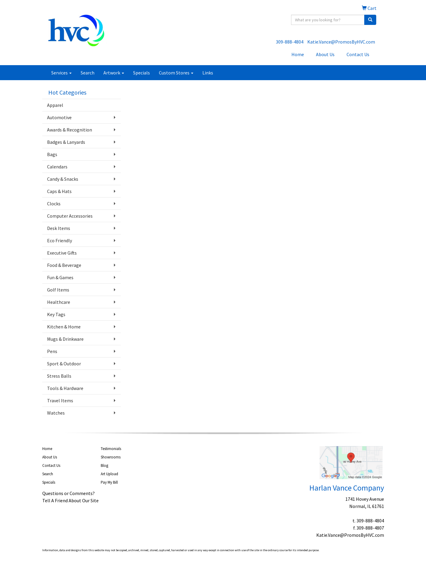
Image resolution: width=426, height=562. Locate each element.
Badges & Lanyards (66, 142)
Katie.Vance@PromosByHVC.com (341, 42)
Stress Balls (59, 376)
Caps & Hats (59, 191)
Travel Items (60, 400)
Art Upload (109, 473)
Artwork (113, 73)
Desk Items (58, 228)
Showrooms (111, 457)
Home (297, 54)
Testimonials (111, 448)
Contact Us (358, 54)
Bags (52, 154)
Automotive (59, 117)
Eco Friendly (59, 240)
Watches (56, 413)
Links (207, 73)
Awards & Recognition (69, 130)
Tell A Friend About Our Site (70, 500)
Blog (104, 465)
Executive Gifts (62, 253)
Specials (141, 73)
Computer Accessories (70, 216)
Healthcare (58, 302)
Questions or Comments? (68, 493)
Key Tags (56, 314)
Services (61, 73)
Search (87, 73)
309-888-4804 (289, 42)
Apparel (55, 105)
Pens (52, 351)
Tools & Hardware (65, 388)
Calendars (57, 167)
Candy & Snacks (62, 179)
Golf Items (58, 290)
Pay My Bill (109, 482)
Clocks (54, 204)
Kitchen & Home (64, 327)
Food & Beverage (64, 265)
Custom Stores (176, 73)
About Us (325, 54)
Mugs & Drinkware (65, 339)
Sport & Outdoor (64, 364)
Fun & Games (60, 277)
